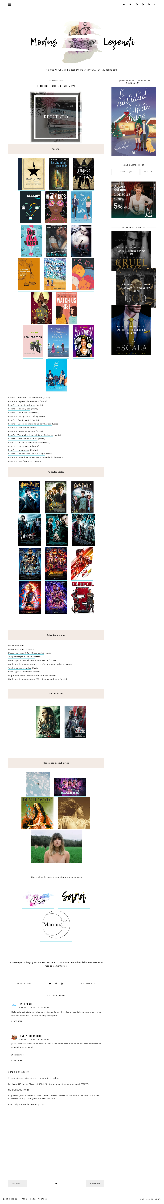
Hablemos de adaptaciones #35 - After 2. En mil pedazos (36, 664)
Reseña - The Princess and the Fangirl (26, 454)
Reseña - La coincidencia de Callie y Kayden (30, 424)
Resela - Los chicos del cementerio (25, 442)
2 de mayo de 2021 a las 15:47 (34, 1007)
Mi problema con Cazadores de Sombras (28, 675)
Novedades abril (16, 645)
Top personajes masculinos (21, 657)
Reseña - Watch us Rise (20, 446)
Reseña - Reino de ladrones (21, 405)
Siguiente (17, 1183)
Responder (17, 1021)
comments (88, 983)
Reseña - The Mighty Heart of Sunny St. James (30, 435)
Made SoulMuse (150, 1199)
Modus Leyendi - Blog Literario (29, 1199)
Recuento (25, 983)
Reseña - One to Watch (19, 420)
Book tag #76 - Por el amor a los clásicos (28, 660)
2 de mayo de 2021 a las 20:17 (34, 1039)
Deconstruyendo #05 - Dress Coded (26, 653)
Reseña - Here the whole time (22, 439)
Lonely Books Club (30, 1036)
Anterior (95, 1183)
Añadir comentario (18, 1072)
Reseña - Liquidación (18, 450)
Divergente (26, 1004)
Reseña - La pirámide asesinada (23, 401)
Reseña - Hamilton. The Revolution (25, 397)
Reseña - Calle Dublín (18, 427)
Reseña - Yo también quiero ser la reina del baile (32, 457)
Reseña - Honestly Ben (19, 409)
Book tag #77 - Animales (20, 672)
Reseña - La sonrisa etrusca (21, 431)
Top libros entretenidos (19, 668)
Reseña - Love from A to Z (21, 461)
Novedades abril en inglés (21, 649)
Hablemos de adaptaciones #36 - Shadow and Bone (33, 679)
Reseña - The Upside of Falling (23, 416)
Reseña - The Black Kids (20, 413)
